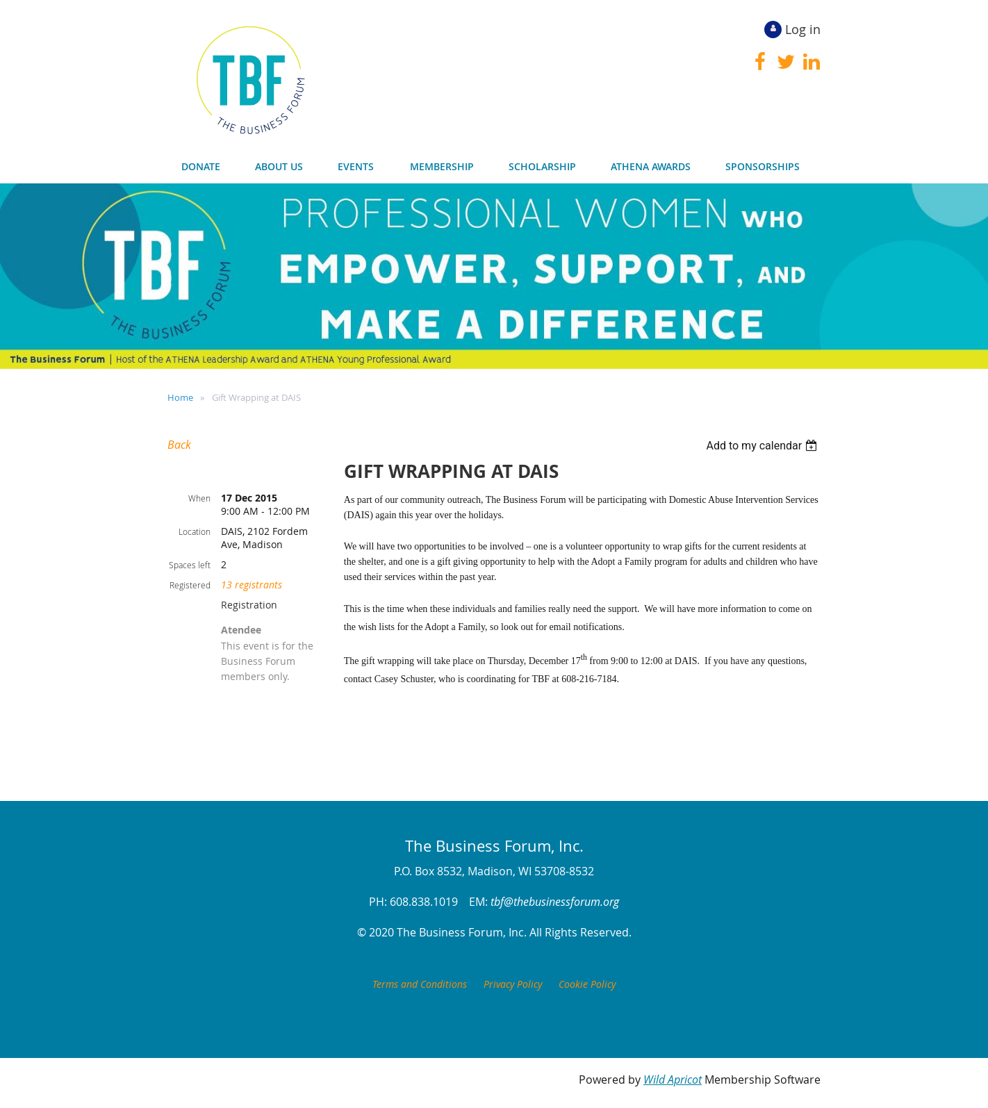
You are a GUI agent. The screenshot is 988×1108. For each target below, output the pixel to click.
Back (179, 444)
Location (195, 531)
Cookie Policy (587, 984)
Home (180, 397)
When (199, 498)
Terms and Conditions (419, 984)
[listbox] (763, 445)
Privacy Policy (513, 984)
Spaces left (190, 564)
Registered (190, 584)
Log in (803, 29)
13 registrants (251, 584)
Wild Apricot (672, 1079)
